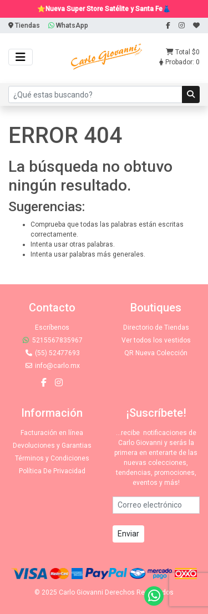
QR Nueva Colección (155, 353)
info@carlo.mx (52, 366)
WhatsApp (68, 25)
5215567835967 (52, 340)
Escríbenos (52, 327)
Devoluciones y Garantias (52, 445)
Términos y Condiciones (52, 458)
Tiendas (24, 25)
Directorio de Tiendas (156, 327)
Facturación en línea (52, 433)
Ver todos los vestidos (156, 340)
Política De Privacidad (52, 471)
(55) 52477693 (52, 353)
